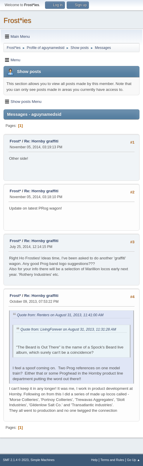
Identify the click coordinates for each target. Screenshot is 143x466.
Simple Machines (42, 460)
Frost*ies (17, 20)
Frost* (15, 141)
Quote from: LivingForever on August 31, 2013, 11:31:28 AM (68, 329)
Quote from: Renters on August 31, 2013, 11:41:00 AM (60, 315)
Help (94, 460)
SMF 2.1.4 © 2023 (16, 460)
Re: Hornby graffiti (41, 141)
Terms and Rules (112, 460)
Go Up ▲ (133, 460)
